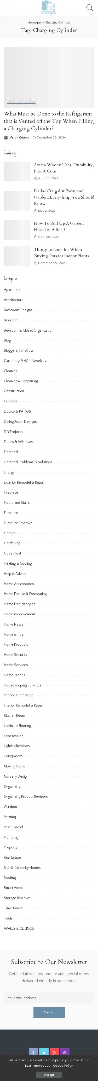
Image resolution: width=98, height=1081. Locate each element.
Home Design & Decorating (25, 594)
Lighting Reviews (17, 746)
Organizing (12, 787)
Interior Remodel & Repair (24, 705)
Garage (9, 533)
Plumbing (11, 837)
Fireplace (11, 492)
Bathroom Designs (18, 310)
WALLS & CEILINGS (19, 929)
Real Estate (12, 857)
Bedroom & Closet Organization (28, 330)
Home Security (15, 655)
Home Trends (14, 675)
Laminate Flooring (17, 726)
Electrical (11, 452)
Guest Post (12, 553)
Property (11, 847)
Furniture (11, 513)
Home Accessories (19, 584)
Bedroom (11, 320)
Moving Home (14, 766)
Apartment (12, 290)
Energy (9, 472)
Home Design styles (19, 604)
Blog (7, 340)
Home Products (16, 645)
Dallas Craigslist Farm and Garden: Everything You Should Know (64, 197)
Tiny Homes (13, 908)
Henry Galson (19, 137)
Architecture (14, 300)
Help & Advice (15, 574)
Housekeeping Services (22, 685)
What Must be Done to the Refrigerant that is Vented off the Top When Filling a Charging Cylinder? (49, 121)
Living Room (13, 756)
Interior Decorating (18, 695)
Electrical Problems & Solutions (28, 462)
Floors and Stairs (17, 503)
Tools (8, 918)
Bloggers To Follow (19, 351)
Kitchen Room (14, 716)
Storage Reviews (17, 898)
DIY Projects (13, 432)
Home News (14, 624)
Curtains (10, 401)
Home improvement (19, 614)
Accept (49, 1075)
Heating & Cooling (21, 101)
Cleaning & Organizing (21, 381)
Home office (14, 635)
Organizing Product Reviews (26, 797)
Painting (10, 817)
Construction (14, 391)
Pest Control (13, 827)
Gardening (12, 543)
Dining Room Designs (20, 422)
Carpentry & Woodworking (25, 361)
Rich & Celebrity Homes (22, 868)
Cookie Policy (63, 1065)
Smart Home (13, 888)
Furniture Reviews (18, 523)
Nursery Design (16, 776)
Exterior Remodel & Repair (24, 483)
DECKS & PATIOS (17, 411)
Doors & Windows (19, 442)
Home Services (16, 665)
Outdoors (11, 807)
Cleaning (10, 371)
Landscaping (13, 736)
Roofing (10, 878)
